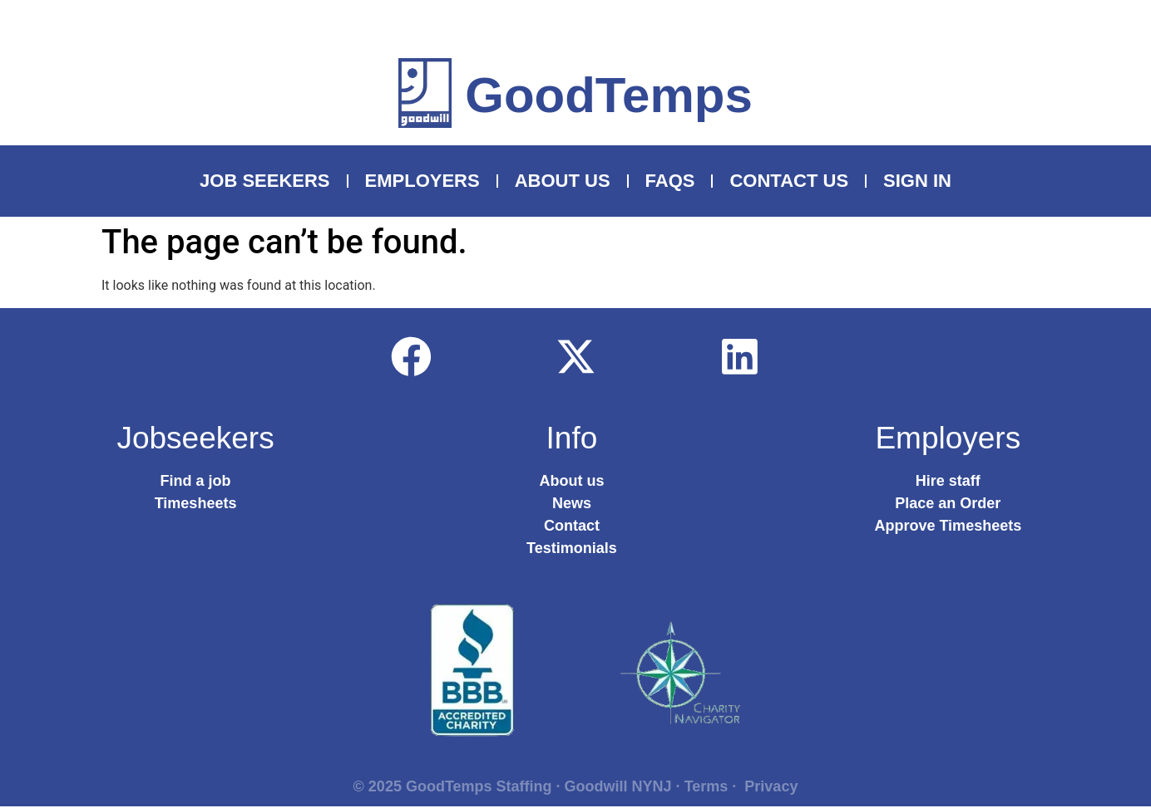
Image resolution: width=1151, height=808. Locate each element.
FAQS (670, 180)
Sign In (917, 180)
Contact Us (788, 180)
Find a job (196, 482)
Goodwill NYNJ (618, 788)
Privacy (771, 788)
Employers (422, 180)
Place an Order (947, 505)
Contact (572, 527)
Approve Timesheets (947, 527)
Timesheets (196, 505)
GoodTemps (609, 95)
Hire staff (948, 482)
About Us (562, 180)
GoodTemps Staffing (479, 788)
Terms (706, 788)
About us (571, 482)
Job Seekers (265, 180)
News (571, 505)
